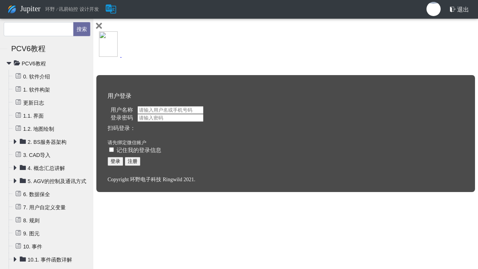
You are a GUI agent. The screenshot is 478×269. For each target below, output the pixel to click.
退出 (459, 9)
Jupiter (30, 8)
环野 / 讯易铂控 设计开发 (72, 9)
